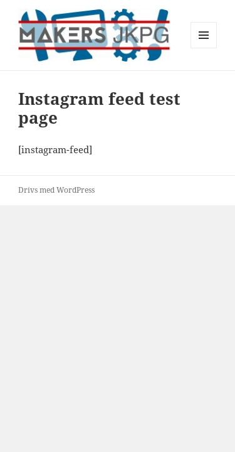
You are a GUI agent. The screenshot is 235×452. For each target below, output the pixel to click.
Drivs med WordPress (56, 190)
